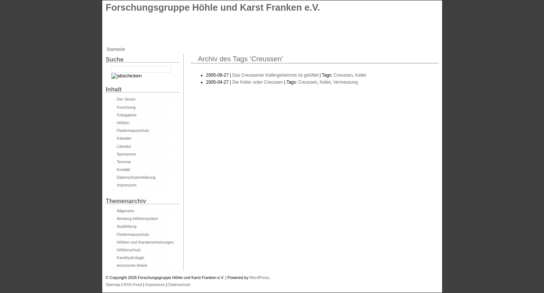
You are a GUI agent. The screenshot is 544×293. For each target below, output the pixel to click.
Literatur (124, 146)
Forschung (126, 107)
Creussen (343, 75)
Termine (124, 162)
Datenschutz (179, 284)
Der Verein (126, 99)
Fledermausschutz (133, 130)
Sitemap (113, 284)
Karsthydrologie (131, 257)
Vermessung (345, 82)
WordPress (259, 277)
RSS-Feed (133, 284)
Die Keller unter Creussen (257, 82)
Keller (361, 75)
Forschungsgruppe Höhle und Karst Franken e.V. (213, 7)
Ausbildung (126, 226)
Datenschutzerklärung (136, 177)
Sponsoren (126, 154)
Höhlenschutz (129, 250)
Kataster (124, 138)
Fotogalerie (127, 115)
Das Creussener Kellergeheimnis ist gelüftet (275, 75)
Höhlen (123, 123)
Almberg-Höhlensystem (137, 218)
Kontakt (124, 169)
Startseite (116, 49)
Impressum (126, 185)
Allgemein (125, 211)
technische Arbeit (132, 265)
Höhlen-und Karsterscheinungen (145, 242)
